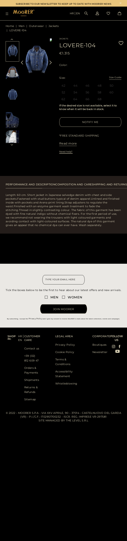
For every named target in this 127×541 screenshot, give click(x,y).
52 (63, 92)
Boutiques (99, 344)
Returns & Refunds (31, 390)
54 (76, 92)
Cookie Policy (64, 352)
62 (63, 99)
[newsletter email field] (63, 279)
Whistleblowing (66, 383)
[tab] (30, 186)
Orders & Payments (31, 370)
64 (75, 99)
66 (88, 99)
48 (99, 85)
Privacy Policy (35, 318)
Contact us (31, 348)
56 (87, 92)
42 (63, 85)
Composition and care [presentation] (73, 184)
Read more (68, 143)
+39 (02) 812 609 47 (31, 358)
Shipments (31, 380)
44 (75, 85)
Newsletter (99, 352)
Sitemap (30, 399)
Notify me (90, 122)
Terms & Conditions (62, 362)
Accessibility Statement (64, 374)
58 (99, 92)
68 (100, 99)
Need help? (66, 151)
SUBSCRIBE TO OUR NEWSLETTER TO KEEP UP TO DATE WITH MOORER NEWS (63, 3)
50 (112, 85)
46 (87, 85)
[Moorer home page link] (23, 13)
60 (112, 92)
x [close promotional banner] (120, 3)
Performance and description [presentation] (30, 184)
